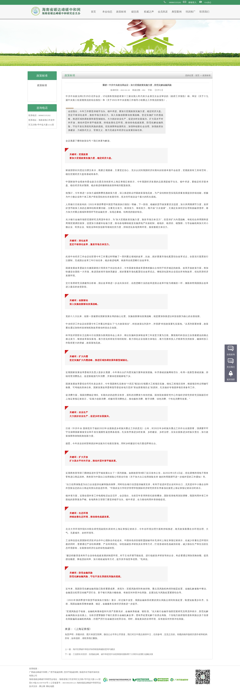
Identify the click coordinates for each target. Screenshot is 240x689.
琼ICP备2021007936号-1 (39, 683)
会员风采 (163, 11)
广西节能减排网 (56, 672)
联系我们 (204, 11)
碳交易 (135, 11)
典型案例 (177, 11)
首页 (93, 11)
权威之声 (149, 11)
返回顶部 (231, 379)
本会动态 (107, 11)
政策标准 (121, 11)
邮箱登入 (193, 2)
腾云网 (42, 686)
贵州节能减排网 (71, 672)
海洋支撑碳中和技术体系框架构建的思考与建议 (94, 649)
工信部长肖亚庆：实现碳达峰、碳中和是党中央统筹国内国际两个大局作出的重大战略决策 (113, 654)
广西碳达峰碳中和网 (38, 672)
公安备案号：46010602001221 (63, 683)
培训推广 (190, 11)
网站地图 (50, 686)
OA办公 (208, 2)
